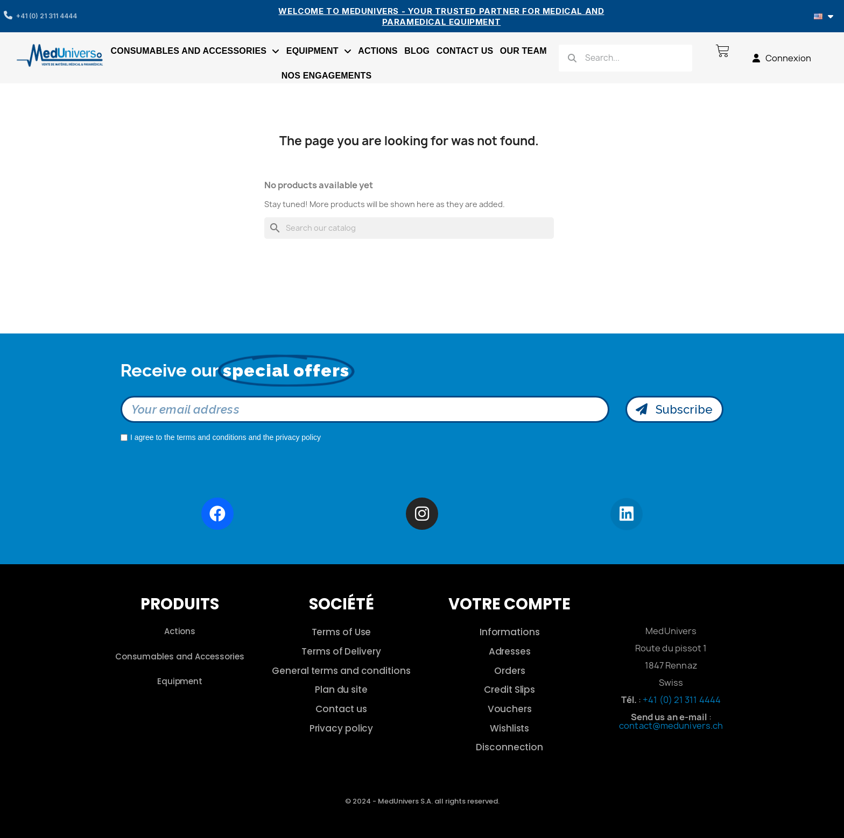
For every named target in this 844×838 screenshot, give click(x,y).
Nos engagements (326, 75)
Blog (417, 50)
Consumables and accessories (195, 51)
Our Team (523, 50)
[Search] (409, 228)
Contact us (465, 50)
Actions (377, 50)
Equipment (318, 51)
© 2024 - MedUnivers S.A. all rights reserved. (422, 801)
